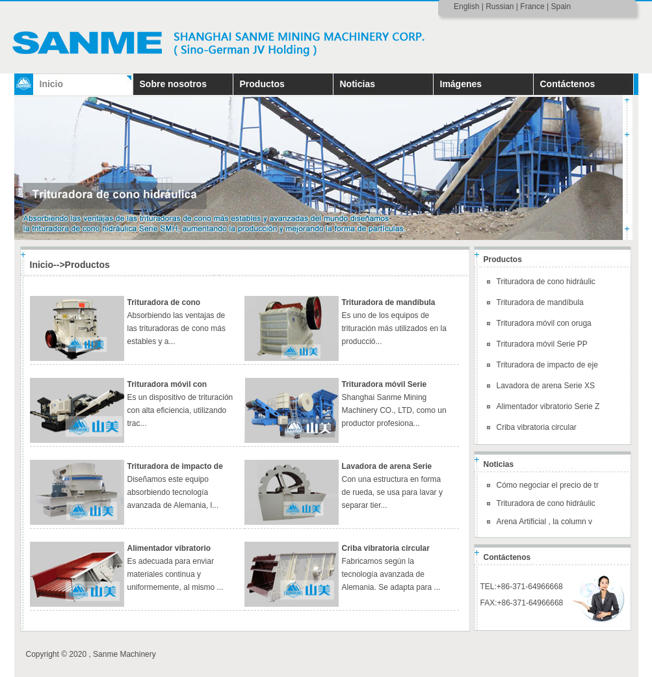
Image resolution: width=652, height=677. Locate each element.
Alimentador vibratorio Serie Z (548, 406)
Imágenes (461, 84)
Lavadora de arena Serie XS (546, 385)
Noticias (357, 84)
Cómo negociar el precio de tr (548, 485)
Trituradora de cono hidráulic (546, 281)
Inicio (52, 84)
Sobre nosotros (173, 84)
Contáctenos (567, 84)
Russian (500, 6)
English (466, 6)
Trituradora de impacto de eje (547, 364)
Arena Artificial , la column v (544, 521)
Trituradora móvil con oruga (544, 323)
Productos (262, 84)
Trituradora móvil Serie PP (542, 344)
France (532, 6)
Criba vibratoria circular (386, 548)
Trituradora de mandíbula (389, 302)
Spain (561, 6)
